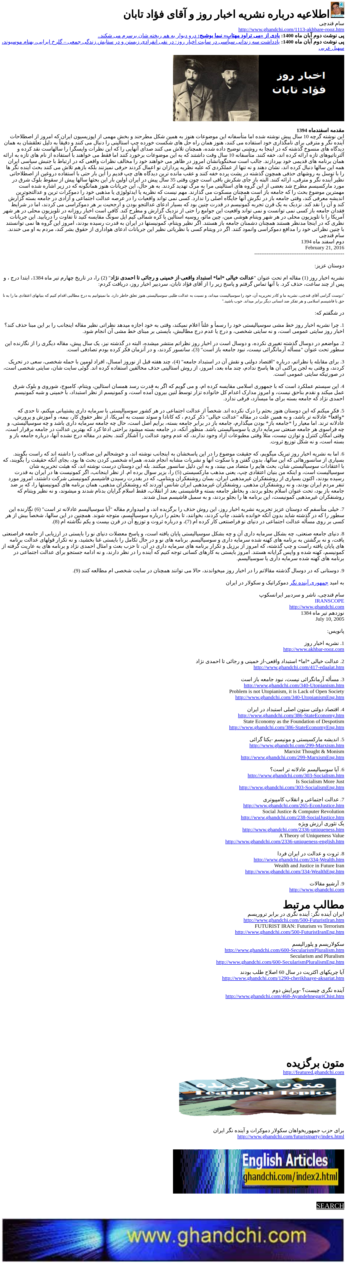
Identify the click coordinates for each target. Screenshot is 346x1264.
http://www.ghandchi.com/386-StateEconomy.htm (291, 715)
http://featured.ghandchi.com (313, 1072)
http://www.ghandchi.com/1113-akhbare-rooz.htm (291, 29)
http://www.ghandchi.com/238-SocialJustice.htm (292, 817)
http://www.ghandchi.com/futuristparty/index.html (290, 1136)
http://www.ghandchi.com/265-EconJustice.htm (293, 805)
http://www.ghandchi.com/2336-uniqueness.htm (293, 829)
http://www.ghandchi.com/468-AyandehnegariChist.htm (285, 996)
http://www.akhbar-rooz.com (313, 649)
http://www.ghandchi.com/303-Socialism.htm (296, 775)
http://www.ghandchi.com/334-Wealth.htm (299, 859)
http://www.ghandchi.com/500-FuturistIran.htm (294, 920)
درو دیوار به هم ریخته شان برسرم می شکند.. (189, 35)
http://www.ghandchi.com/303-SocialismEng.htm (291, 787)
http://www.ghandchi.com (316, 607)
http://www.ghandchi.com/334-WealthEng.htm (294, 871)
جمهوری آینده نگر (309, 583)
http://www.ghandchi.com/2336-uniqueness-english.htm (284, 841)
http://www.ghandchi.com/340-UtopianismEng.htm (289, 697)
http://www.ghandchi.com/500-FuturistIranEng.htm (289, 932)
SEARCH (330, 1206)
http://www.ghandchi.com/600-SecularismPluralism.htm (284, 950)
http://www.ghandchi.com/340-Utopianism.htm (294, 685)
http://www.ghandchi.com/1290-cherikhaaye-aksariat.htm (283, 978)
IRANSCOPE (329, 601)
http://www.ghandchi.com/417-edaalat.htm (299, 667)
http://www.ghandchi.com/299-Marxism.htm (296, 745)
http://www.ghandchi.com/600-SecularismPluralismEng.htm (280, 962)
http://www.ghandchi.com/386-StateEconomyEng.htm (286, 727)
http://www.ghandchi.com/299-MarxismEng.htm (292, 757)
